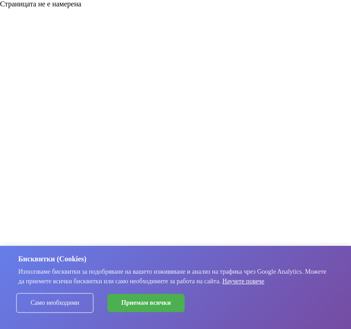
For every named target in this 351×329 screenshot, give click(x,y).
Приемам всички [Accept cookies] (145, 302)
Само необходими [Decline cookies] (55, 302)
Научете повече (243, 281)
